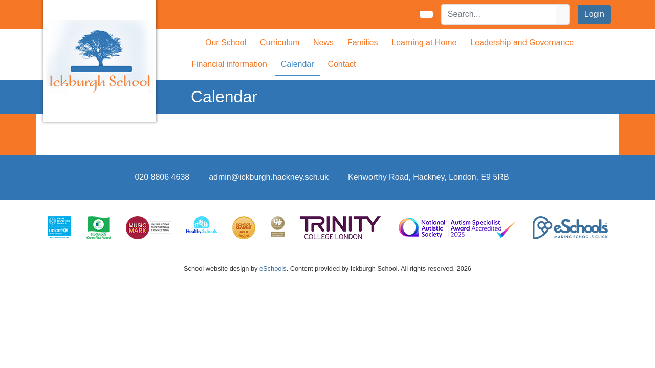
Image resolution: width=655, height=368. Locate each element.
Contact (342, 64)
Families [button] (362, 42)
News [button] (323, 42)
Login (594, 14)
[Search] (499, 14)
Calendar (297, 64)
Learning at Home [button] (423, 42)
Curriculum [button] (279, 42)
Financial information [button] (229, 64)
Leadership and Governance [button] (522, 42)
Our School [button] (225, 42)
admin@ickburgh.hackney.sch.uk (269, 177)
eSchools (273, 268)
